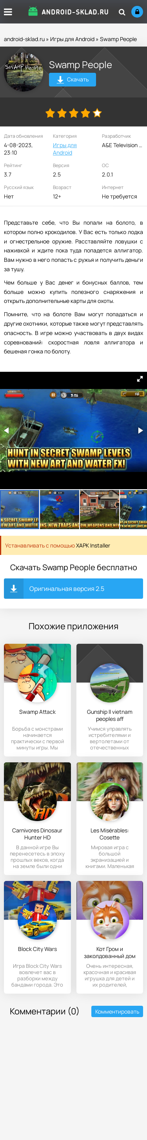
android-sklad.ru (24, 39)
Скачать (72, 80)
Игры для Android (72, 39)
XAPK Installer (93, 545)
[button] (140, 379)
